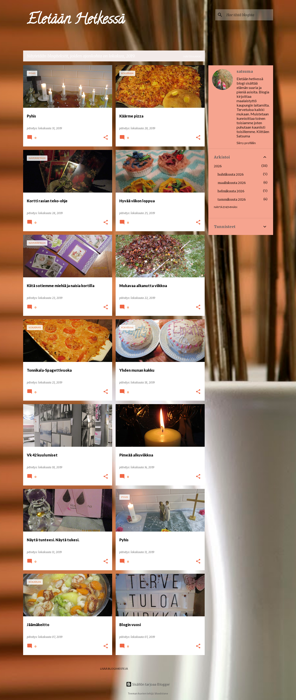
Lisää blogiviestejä (114, 668)
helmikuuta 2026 (231, 191)
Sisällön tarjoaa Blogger (148, 684)
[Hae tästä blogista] (249, 14)
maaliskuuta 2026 (232, 183)
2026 (218, 166)
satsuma (245, 71)
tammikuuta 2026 (232, 199)
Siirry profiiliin (246, 143)
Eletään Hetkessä (76, 20)
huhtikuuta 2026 (231, 174)
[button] (105, 138)
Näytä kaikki (192, 56)
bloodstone (161, 693)
